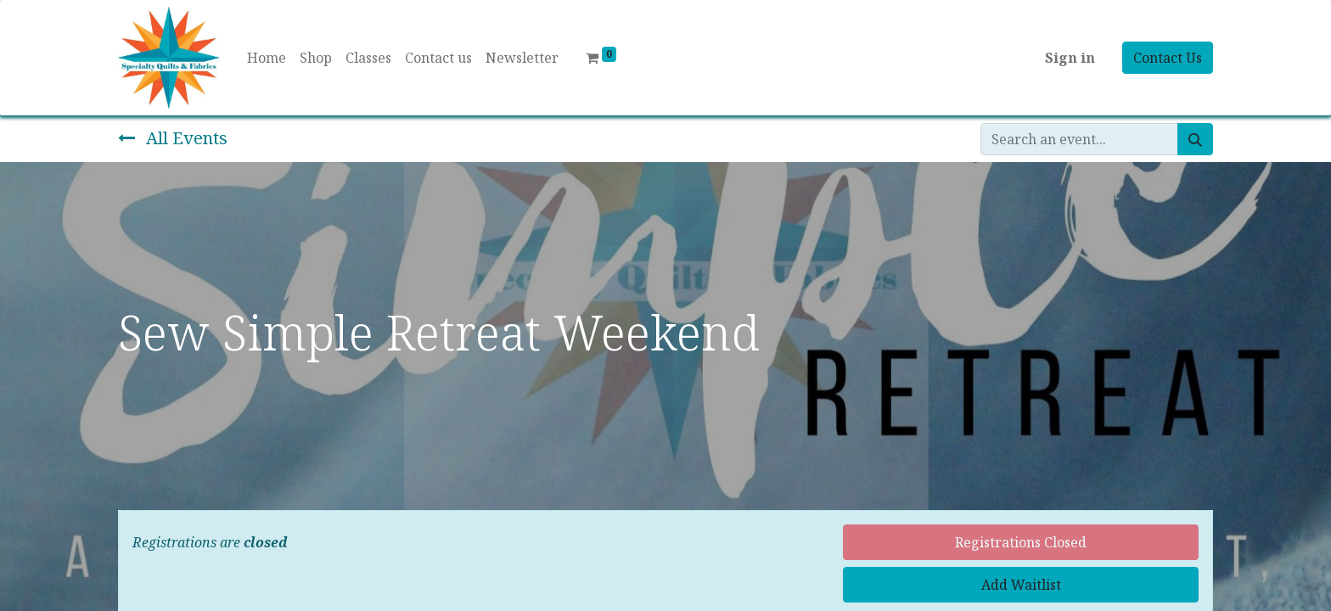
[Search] (1195, 139)
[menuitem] (266, 58)
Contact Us (1167, 57)
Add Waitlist (1021, 584)
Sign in (1070, 57)
